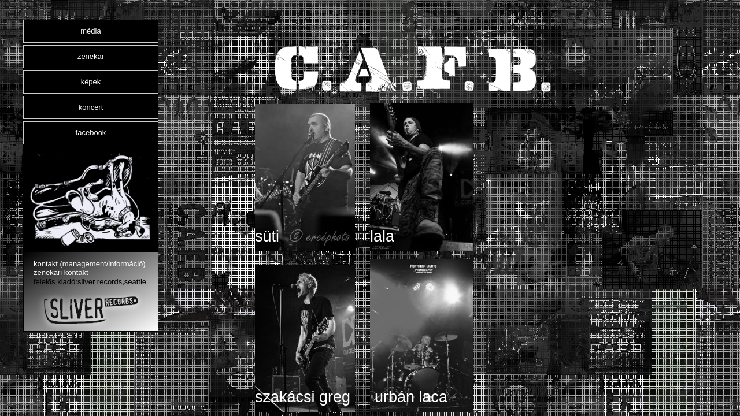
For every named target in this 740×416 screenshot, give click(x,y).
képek (91, 81)
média (90, 31)
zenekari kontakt (61, 272)
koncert (91, 107)
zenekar (90, 56)
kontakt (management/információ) (90, 263)
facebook (91, 132)
